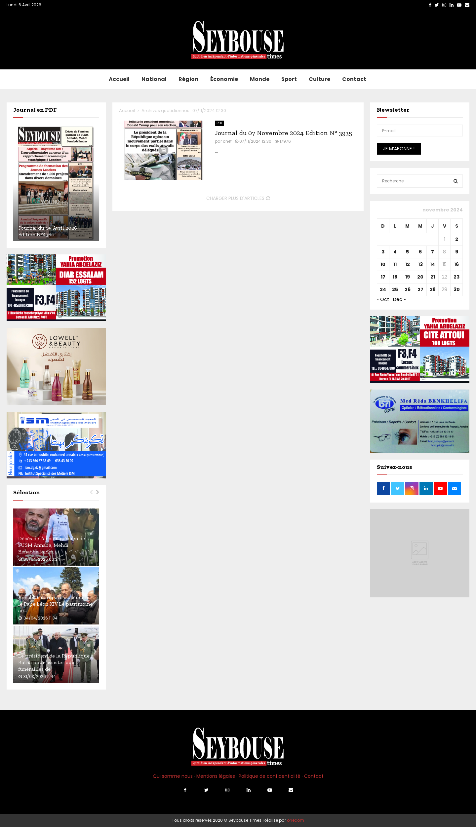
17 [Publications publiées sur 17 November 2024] (383, 277)
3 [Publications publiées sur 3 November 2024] (382, 251)
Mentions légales (215, 776)
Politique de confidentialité (269, 776)
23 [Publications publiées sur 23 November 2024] (456, 277)
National (154, 79)
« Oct (383, 299)
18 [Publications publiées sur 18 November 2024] (395, 277)
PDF (219, 123)
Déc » (399, 299)
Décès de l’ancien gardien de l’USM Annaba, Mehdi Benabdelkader (51, 545)
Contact (354, 79)
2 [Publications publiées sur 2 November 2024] (456, 239)
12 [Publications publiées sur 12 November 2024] (407, 264)
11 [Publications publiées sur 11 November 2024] (395, 264)
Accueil (119, 79)
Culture (319, 79)
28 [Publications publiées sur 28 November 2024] (433, 289)
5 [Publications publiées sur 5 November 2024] (407, 251)
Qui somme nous (173, 776)
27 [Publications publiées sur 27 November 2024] (420, 289)
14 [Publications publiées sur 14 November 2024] (432, 264)
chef (227, 141)
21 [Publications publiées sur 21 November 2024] (432, 277)
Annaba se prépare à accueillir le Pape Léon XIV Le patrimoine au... (55, 604)
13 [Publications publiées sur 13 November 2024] (420, 264)
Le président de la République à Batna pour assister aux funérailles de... (56, 662)
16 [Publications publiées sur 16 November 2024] (456, 264)
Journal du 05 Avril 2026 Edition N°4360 (47, 231)
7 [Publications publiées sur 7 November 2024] (432, 251)
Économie (224, 79)
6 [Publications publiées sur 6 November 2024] (420, 251)
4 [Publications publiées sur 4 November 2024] (395, 251)
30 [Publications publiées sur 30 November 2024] (457, 289)
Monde (259, 79)
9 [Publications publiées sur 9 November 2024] (456, 251)
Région (188, 79)
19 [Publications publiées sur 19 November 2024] (407, 277)
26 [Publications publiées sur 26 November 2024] (408, 289)
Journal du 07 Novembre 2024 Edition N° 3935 (283, 133)
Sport (289, 79)
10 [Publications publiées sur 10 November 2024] (382, 264)
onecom (295, 820)
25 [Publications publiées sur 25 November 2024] (395, 289)
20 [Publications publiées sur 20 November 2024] (420, 277)
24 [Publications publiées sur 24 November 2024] (383, 289)
